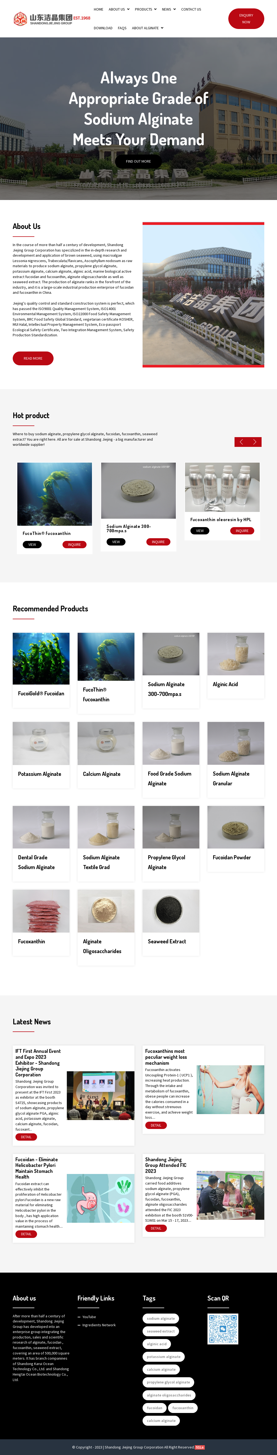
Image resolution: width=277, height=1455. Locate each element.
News (169, 9)
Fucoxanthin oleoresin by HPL (221, 519)
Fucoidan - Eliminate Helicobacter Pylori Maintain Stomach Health (36, 1168)
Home (98, 9)
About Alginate (147, 27)
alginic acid (157, 1343)
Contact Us (191, 9)
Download (103, 27)
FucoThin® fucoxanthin (47, 533)
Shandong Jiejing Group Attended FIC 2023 (165, 1165)
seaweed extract (161, 1331)
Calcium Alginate (101, 773)
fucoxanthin (182, 1407)
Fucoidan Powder (232, 857)
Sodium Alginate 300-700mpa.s (129, 528)
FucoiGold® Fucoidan (41, 693)
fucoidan (154, 1407)
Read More (33, 358)
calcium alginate (161, 1369)
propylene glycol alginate (168, 1382)
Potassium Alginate (39, 773)
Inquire (74, 544)
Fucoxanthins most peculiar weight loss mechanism (166, 1057)
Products (146, 9)
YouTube (89, 1316)
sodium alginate (161, 1318)
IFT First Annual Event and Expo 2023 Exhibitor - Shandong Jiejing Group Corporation (38, 1062)
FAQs (122, 27)
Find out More (138, 161)
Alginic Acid (225, 684)
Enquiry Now (246, 18)
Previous (241, 442)
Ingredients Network (99, 1324)
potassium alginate (163, 1356)
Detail (26, 1136)
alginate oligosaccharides (169, 1395)
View (32, 544)
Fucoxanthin (31, 941)
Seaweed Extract (167, 941)
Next (255, 442)
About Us (119, 9)
